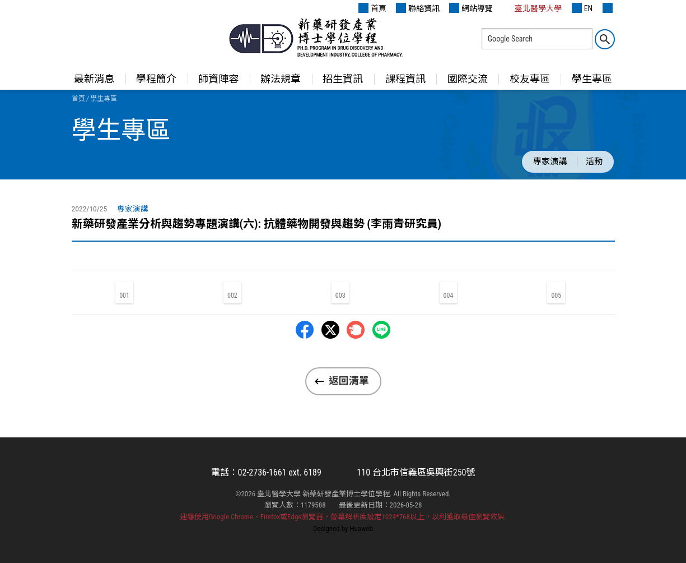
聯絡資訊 (418, 8)
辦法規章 (280, 79)
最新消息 (94, 79)
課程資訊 (405, 79)
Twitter (330, 330)
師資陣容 (218, 79)
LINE (381, 330)
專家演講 (550, 161)
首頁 (372, 8)
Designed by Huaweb (343, 528)
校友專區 (530, 79)
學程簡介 (156, 79)
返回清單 (349, 380)
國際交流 (467, 79)
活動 (594, 161)
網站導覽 (471, 8)
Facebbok (305, 330)
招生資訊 (343, 79)
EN (582, 8)
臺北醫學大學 (532, 8)
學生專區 (592, 79)
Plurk (356, 330)
